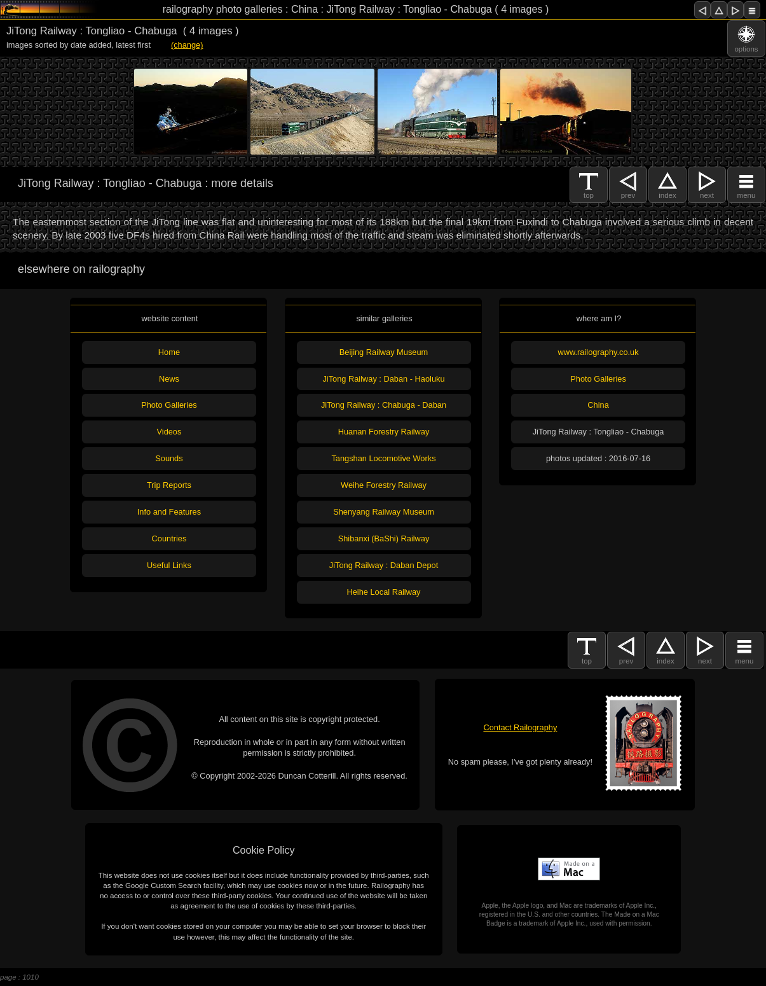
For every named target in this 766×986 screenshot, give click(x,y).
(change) (187, 45)
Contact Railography (520, 727)
